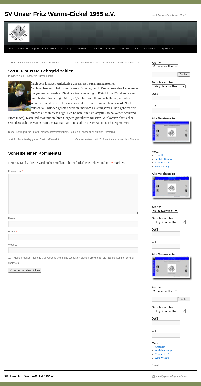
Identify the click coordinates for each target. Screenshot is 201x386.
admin (49, 76)
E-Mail (12, 231)
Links (137, 48)
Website (12, 244)
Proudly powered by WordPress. (171, 376)
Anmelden (160, 155)
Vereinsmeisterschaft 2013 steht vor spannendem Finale (107, 62)
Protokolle (96, 48)
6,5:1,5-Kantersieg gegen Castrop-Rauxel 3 (33, 62)
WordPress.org (162, 166)
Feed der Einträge (163, 159)
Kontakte (111, 48)
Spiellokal (167, 48)
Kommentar (15, 171)
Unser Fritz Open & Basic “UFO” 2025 (40, 48)
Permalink (109, 132)
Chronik (125, 48)
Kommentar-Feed (163, 162)
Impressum (150, 48)
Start (11, 48)
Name (12, 218)
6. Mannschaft (46, 132)
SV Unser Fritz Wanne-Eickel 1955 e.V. (59, 13)
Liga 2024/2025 (76, 48)
